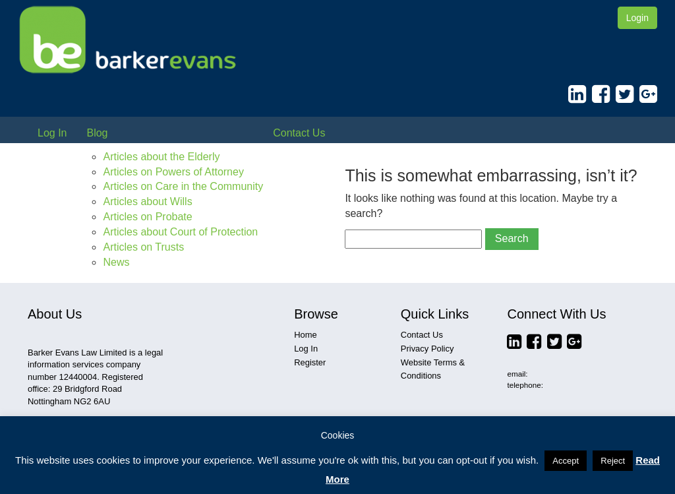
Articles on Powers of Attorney (173, 171)
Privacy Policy (427, 349)
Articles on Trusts (143, 247)
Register (310, 362)
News (116, 262)
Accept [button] (565, 461)
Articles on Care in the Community (183, 186)
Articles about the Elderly (161, 156)
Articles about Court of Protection (180, 231)
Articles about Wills (147, 201)
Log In (52, 133)
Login (637, 18)
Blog (96, 133)
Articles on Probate (147, 216)
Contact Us (299, 133)
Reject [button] (613, 461)
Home (305, 335)
